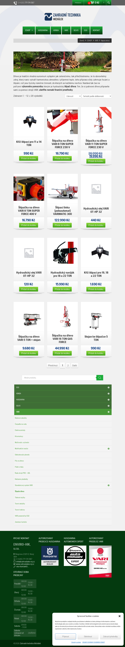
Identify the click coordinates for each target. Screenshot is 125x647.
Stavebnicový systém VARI (62, 485)
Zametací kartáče (21, 522)
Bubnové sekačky (21, 418)
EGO (85, 30)
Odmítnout (88, 636)
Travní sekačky (20, 504)
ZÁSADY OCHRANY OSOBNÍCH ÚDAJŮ (93, 642)
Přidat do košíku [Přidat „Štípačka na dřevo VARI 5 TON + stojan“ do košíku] (28, 353)
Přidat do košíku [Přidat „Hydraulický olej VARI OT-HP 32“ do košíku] (95, 225)
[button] (119, 616)
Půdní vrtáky (19, 467)
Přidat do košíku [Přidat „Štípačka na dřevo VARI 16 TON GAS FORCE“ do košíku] (62, 353)
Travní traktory (20, 510)
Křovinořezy (19, 436)
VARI (66, 30)
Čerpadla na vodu (21, 424)
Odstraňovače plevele (22, 455)
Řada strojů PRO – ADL (22, 473)
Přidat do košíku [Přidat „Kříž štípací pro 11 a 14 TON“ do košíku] (28, 158)
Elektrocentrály (20, 430)
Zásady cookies (76, 642)
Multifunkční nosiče (62, 448)
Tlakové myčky (20, 498)
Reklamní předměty (21, 479)
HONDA (56, 30)
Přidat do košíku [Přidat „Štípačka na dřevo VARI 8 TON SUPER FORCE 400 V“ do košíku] (28, 225)
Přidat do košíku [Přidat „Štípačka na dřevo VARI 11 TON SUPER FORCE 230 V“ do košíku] (95, 161)
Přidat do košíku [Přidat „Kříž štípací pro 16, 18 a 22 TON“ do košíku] (95, 289)
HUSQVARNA (43, 30)
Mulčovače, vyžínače (22, 442)
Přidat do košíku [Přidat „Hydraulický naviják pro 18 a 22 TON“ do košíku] (62, 289)
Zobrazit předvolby (110, 636)
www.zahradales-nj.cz (25, 564)
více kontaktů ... (22, 566)
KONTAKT (96, 30)
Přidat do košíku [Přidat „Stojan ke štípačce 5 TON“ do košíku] (95, 353)
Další (74, 365)
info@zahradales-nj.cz (25, 561)
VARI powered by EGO (22, 516)
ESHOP (29, 30)
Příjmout (65, 636)
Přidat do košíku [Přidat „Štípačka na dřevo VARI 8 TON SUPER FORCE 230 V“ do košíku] (62, 158)
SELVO (76, 30)
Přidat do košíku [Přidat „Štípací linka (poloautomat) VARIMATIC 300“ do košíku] (62, 225)
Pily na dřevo (19, 461)
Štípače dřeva (19, 491)
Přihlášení (78, 3)
